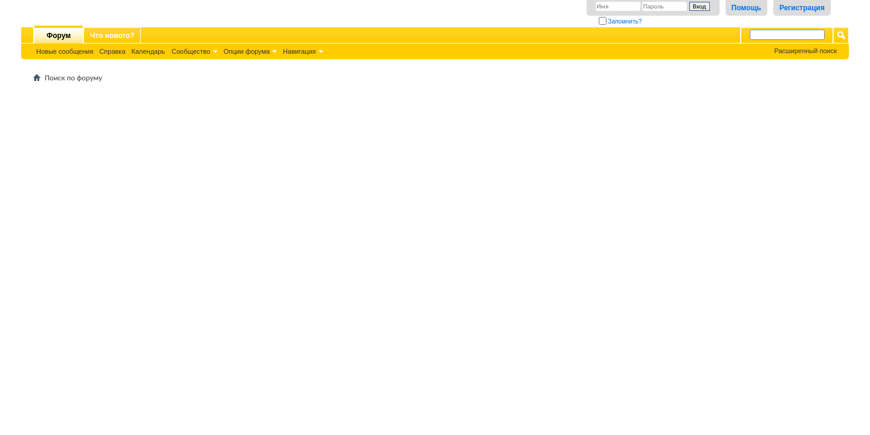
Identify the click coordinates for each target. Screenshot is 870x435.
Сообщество (191, 51)
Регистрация (802, 8)
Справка (112, 51)
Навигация (299, 51)
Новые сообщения (64, 51)
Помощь (746, 8)
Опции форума (246, 51)
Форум (59, 35)
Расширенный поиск (805, 50)
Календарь (149, 51)
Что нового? (112, 35)
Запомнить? (620, 21)
